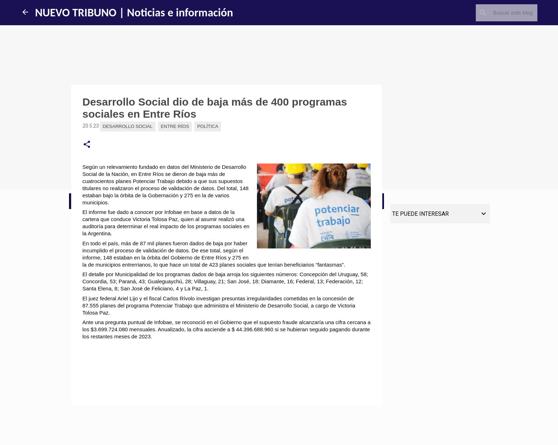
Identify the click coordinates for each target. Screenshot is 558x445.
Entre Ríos (175, 126)
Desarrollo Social (128, 126)
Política (207, 126)
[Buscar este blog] (500, 12)
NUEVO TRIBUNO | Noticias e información (134, 13)
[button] (87, 144)
